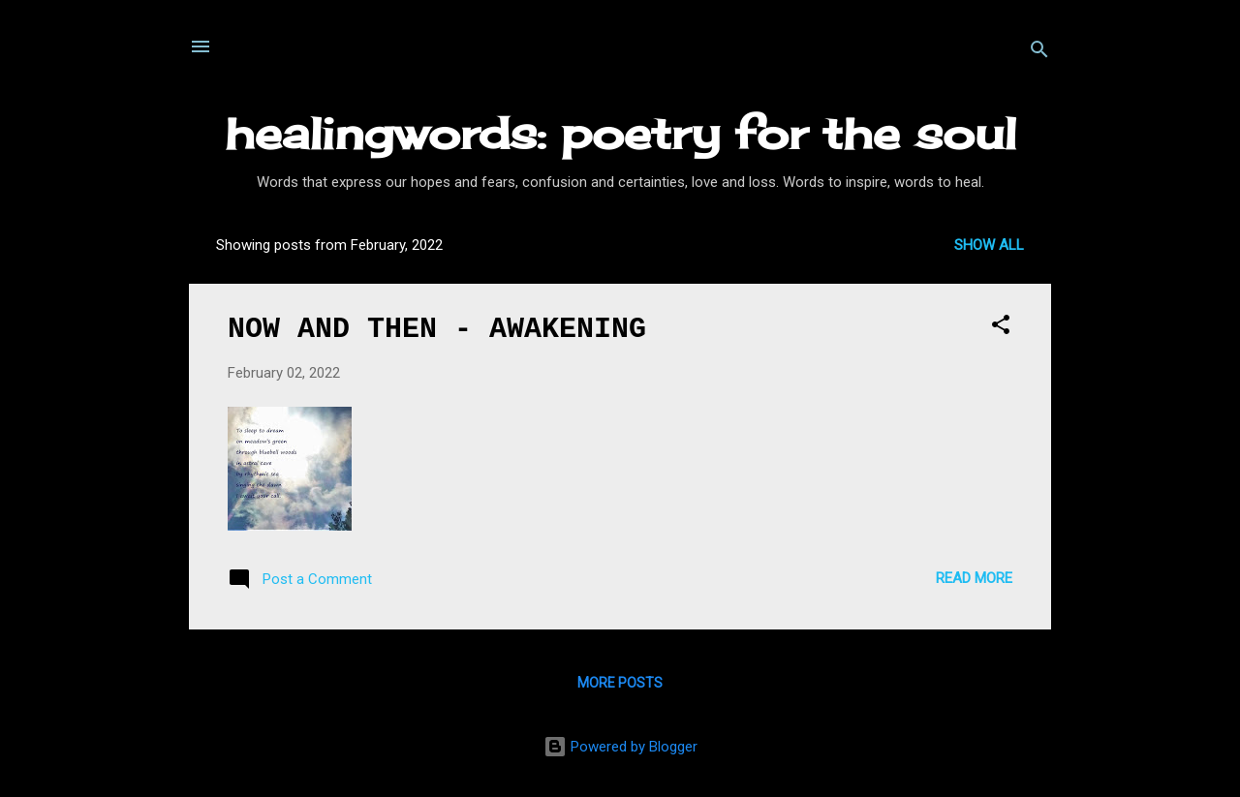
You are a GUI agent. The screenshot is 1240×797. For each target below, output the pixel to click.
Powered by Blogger (620, 746)
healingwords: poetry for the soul (620, 133)
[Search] (1039, 52)
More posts (620, 682)
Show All (989, 245)
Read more (974, 578)
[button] (1000, 328)
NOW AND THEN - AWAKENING (437, 329)
